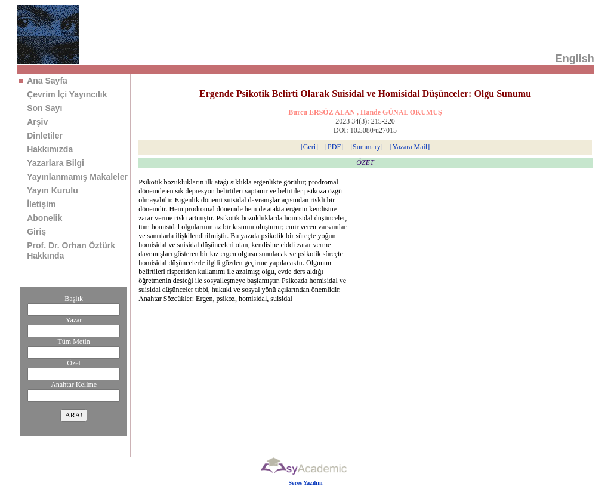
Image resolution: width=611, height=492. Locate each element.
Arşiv (37, 122)
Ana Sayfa (47, 80)
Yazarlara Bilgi (55, 163)
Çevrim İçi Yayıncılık (67, 94)
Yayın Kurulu (52, 190)
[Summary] (366, 147)
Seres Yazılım (306, 482)
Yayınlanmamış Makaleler (77, 177)
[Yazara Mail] (410, 147)
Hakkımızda (50, 149)
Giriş (36, 231)
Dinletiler (45, 135)
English (575, 58)
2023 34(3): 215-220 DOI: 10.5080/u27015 (365, 125)
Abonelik (44, 218)
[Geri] (309, 147)
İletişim (41, 204)
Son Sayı (44, 108)
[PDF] (334, 147)
